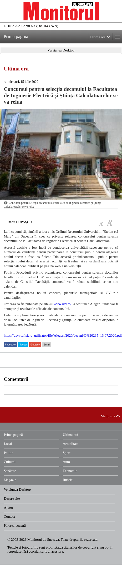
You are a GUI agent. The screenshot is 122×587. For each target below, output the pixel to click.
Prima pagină (13, 435)
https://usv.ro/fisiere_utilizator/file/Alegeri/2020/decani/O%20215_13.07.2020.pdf (63, 335)
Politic (8, 453)
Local (8, 444)
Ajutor (8, 507)
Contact (9, 516)
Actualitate (70, 444)
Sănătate (10, 471)
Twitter (23, 344)
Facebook (10, 344)
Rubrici (68, 480)
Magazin (10, 480)
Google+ (35, 344)
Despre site (12, 498)
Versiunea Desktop (17, 489)
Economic (70, 471)
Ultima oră (16, 69)
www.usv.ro (62, 304)
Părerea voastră (15, 525)
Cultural (9, 462)
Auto (66, 462)
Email (47, 344)
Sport (67, 453)
